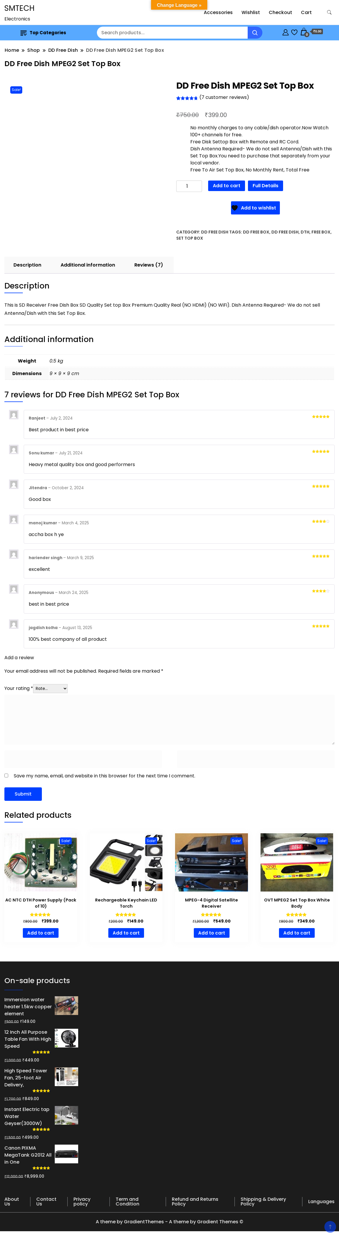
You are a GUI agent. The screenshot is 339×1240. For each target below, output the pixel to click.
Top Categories (43, 33)
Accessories (218, 12)
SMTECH (19, 8)
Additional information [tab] (88, 265)
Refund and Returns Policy (195, 1201)
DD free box (256, 232)
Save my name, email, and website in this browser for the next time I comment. (104, 775)
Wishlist (251, 12)
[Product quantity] (189, 186)
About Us (11, 1201)
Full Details (265, 185)
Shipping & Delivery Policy (263, 1201)
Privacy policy (81, 1201)
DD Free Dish (214, 232)
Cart (306, 12)
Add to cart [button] (40, 933)
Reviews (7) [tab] (148, 265)
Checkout (280, 12)
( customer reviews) (224, 97)
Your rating (18, 688)
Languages (321, 1201)
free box (321, 232)
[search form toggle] (329, 12)
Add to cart (226, 185)
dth (305, 232)
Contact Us (46, 1201)
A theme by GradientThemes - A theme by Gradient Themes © (169, 1221)
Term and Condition (127, 1201)
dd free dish (285, 232)
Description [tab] (27, 265)
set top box (189, 238)
